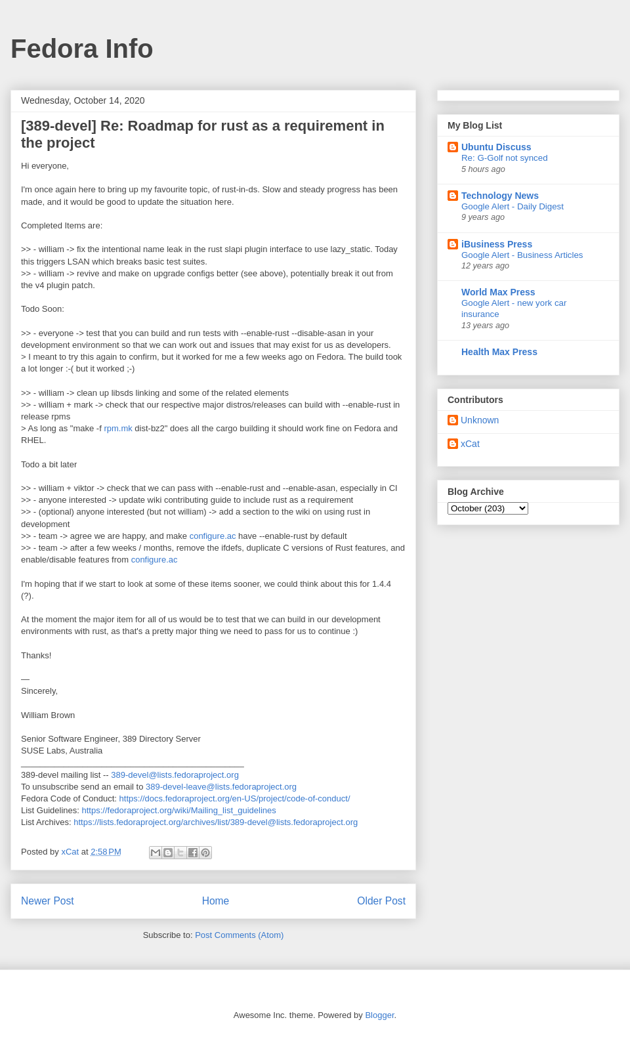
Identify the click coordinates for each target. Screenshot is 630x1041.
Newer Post (47, 900)
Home (216, 900)
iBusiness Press (496, 244)
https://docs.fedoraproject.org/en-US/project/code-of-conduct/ (234, 798)
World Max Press (498, 292)
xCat (470, 443)
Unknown (480, 420)
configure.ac (213, 536)
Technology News (500, 195)
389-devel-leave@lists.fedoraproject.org (221, 787)
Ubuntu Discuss (496, 147)
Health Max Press (499, 352)
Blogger (379, 1015)
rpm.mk (118, 428)
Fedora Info (82, 48)
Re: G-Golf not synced (504, 158)
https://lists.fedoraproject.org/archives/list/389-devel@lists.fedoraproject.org (216, 822)
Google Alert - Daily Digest (512, 206)
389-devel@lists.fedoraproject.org (175, 775)
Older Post (381, 900)
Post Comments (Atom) (239, 935)
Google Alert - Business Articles (522, 255)
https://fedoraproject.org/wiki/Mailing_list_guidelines (179, 810)
